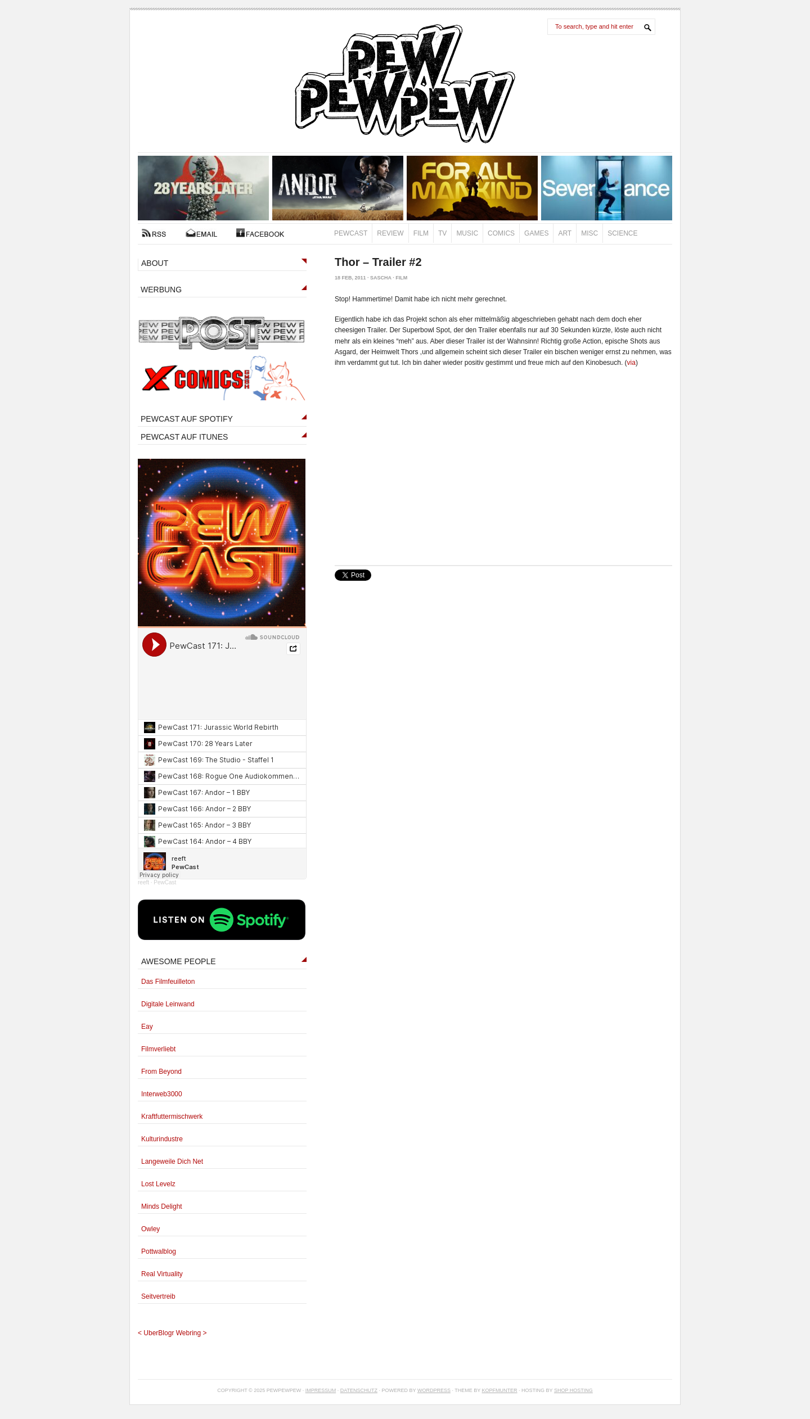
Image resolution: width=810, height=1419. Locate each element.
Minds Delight (161, 1206)
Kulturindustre (162, 1139)
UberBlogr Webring (172, 1333)
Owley (150, 1229)
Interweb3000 (161, 1094)
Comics (501, 233)
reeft (143, 882)
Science (622, 233)
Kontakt (201, 232)
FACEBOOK (260, 232)
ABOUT (154, 263)
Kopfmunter (500, 1390)
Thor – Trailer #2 (378, 262)
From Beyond (161, 1071)
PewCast (350, 233)
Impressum (320, 1390)
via (631, 363)
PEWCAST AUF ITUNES (184, 436)
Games (536, 233)
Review (390, 233)
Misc (589, 233)
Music (467, 233)
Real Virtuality (162, 1274)
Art (565, 233)
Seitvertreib (158, 1296)
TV (442, 233)
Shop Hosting (573, 1390)
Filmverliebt (158, 1049)
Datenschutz (358, 1390)
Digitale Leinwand (168, 1004)
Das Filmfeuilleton (168, 982)
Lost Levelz (158, 1184)
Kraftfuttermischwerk (171, 1116)
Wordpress (434, 1390)
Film (421, 233)
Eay (147, 1027)
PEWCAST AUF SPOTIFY (187, 418)
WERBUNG (161, 289)
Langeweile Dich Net (172, 1161)
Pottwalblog (158, 1251)
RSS (154, 232)
